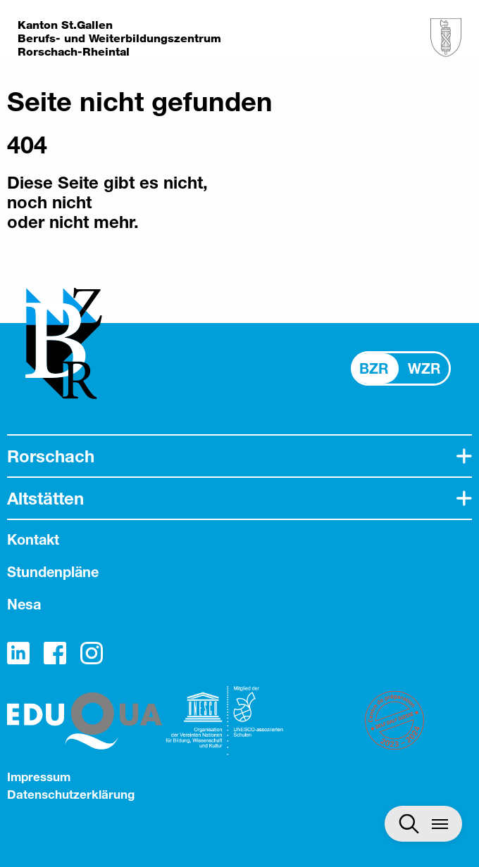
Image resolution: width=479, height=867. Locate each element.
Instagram (91, 653)
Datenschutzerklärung (71, 794)
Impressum (38, 776)
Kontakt (33, 539)
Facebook (55, 653)
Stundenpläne (53, 572)
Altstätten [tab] (45, 498)
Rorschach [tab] (50, 456)
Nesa (24, 604)
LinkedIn (18, 653)
